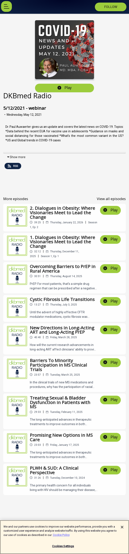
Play (64, 88)
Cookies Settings (63, 548)
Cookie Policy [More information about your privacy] (61, 536)
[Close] (122, 529)
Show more (16, 157)
